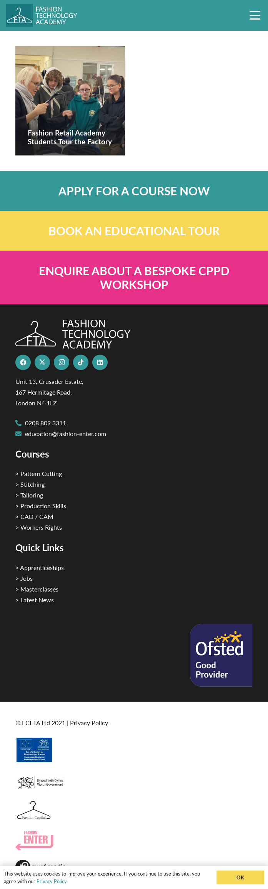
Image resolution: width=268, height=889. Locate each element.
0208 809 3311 (45, 422)
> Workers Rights (38, 527)
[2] (134, 749)
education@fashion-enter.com (65, 433)
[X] (42, 362)
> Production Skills (40, 505)
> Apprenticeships (39, 567)
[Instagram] (61, 362)
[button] (255, 15)
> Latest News (34, 599)
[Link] (134, 191)
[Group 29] (134, 841)
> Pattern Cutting (38, 473)
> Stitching (30, 484)
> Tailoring (29, 495)
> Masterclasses (36, 589)
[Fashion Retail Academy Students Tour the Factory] (70, 100)
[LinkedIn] (100, 362)
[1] (134, 780)
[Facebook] (23, 362)
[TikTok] (80, 362)
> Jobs (24, 578)
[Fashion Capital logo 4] (134, 810)
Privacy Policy (89, 722)
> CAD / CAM (34, 516)
